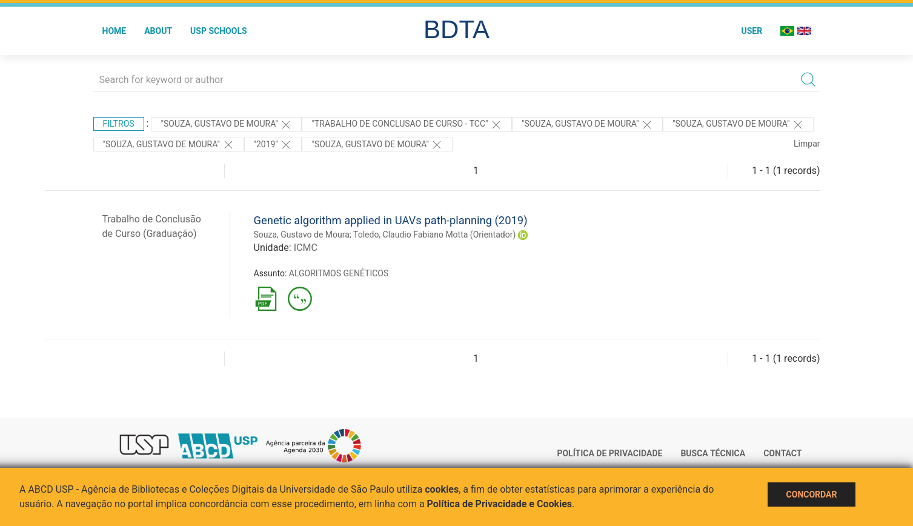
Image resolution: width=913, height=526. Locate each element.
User (751, 31)
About (158, 31)
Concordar (811, 494)
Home (114, 31)
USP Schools (218, 31)
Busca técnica (712, 453)
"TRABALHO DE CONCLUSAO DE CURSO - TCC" (406, 125)
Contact (782, 453)
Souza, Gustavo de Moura (302, 234)
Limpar (807, 143)
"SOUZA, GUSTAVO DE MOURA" (377, 145)
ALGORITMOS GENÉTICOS (338, 273)
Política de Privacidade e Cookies (500, 504)
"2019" (273, 145)
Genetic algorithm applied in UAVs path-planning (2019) (391, 220)
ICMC (305, 247)
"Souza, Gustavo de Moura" (226, 125)
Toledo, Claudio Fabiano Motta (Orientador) (434, 234)
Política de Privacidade (609, 453)
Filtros (118, 123)
